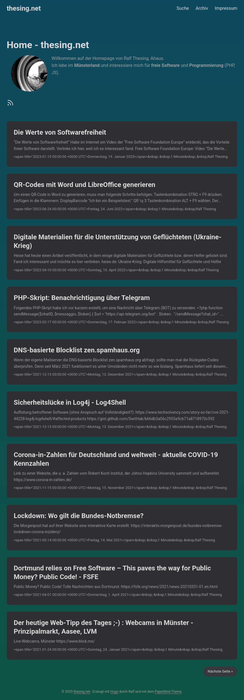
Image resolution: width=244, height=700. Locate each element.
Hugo (114, 692)
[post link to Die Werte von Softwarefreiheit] (122, 144)
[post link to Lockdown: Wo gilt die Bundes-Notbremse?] (122, 527)
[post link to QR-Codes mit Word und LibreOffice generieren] (122, 196)
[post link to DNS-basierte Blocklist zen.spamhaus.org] (122, 361)
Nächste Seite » (220, 671)
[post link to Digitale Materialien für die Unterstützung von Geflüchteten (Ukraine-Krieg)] (122, 253)
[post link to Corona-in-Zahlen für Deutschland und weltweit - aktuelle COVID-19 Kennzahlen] (122, 471)
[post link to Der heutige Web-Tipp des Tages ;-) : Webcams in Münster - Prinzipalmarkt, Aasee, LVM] (122, 635)
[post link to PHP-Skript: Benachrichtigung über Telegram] (122, 309)
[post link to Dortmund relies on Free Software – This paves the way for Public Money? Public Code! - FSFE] (122, 581)
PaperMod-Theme (168, 692)
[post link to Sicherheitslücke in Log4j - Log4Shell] (122, 414)
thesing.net (24, 8)
